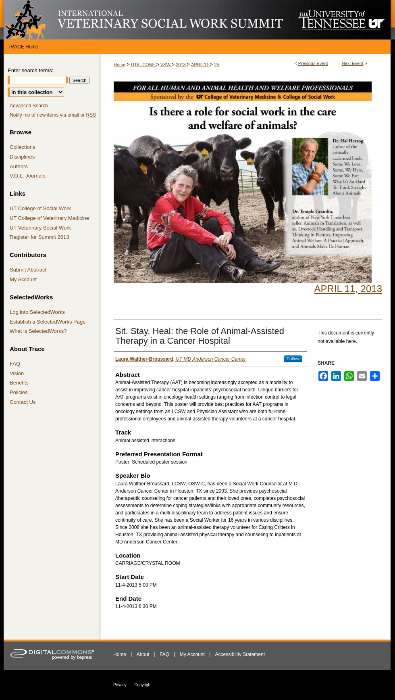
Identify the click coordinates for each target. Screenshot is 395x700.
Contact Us (22, 402)
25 (216, 64)
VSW (166, 64)
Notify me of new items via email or (53, 115)
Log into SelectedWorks (37, 312)
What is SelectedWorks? (38, 331)
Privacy (120, 685)
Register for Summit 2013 (39, 237)
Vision (17, 373)
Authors (19, 166)
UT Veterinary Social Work (40, 228)
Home (119, 64)
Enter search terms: (30, 70)
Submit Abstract (28, 270)
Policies (19, 392)
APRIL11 (200, 64)
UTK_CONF (143, 64)
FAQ (15, 364)
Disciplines (22, 157)
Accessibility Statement (240, 654)
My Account (23, 279)
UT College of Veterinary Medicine (49, 218)
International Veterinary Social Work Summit (149, 20)
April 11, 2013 (348, 288)
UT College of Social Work (40, 208)
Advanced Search (29, 106)
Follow (293, 358)
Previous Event (313, 63)
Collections (22, 147)
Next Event (353, 63)
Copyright (143, 685)
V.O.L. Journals (27, 176)
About (143, 654)
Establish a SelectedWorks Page (47, 322)
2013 (181, 64)
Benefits (19, 383)
